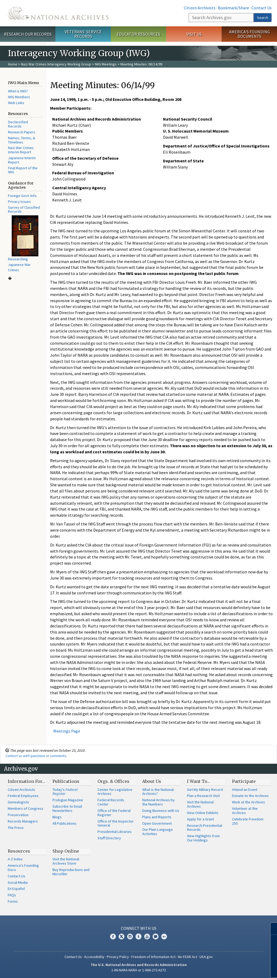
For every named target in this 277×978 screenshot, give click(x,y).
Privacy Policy (118, 956)
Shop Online (65, 851)
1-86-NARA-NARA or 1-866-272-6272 (138, 970)
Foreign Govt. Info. (22, 195)
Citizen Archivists (199, 7)
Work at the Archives (248, 802)
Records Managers (23, 821)
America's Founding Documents (249, 34)
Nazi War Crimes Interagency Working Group (56, 64)
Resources (19, 851)
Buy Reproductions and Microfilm (70, 871)
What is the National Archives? (158, 791)
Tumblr (138, 936)
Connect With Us (138, 928)
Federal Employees (23, 795)
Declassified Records (18, 124)
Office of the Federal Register (114, 812)
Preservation (18, 814)
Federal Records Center (110, 802)
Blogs (57, 817)
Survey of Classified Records (24, 209)
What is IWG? (18, 91)
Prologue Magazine (67, 800)
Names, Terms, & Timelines (21, 140)
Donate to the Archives (250, 795)
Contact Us (261, 7)
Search (262, 17)
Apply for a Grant (200, 819)
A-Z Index (15, 859)
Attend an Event (244, 789)
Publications (65, 781)
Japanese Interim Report (22, 160)
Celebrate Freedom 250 (247, 821)
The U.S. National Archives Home (58, 13)
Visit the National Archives (200, 804)
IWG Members (19, 96)
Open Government (157, 823)
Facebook (113, 936)
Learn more (229, 968)
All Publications (64, 823)
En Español (16, 888)
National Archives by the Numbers (158, 802)
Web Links (16, 102)
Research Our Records (28, 34)
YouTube (147, 936)
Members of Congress (25, 808)
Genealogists (18, 802)
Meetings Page (66, 731)
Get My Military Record (205, 789)
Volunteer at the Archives (245, 810)
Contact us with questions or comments (36, 755)
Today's (65, 791)
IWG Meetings (106, 64)
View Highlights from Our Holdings (203, 838)
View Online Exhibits (202, 812)
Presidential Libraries (114, 831)
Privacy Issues (19, 201)
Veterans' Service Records (83, 34)
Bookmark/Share (233, 7)
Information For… (26, 781)
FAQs (12, 895)
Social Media (18, 882)
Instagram (130, 936)
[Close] (270, 928)
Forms (13, 901)
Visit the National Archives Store (65, 861)
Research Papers (21, 132)
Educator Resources (138, 34)
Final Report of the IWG (23, 170)
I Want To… (198, 781)
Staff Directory (109, 838)
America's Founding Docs (23, 867)
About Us (151, 781)
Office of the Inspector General (115, 823)
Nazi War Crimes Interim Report (21, 149)
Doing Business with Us (160, 810)
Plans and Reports (156, 817)
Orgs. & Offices (113, 781)
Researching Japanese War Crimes (19, 264)
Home (12, 64)
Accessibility (94, 956)
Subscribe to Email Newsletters (67, 808)
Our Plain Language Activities (157, 831)
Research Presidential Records (204, 827)
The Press (16, 827)
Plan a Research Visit (203, 795)
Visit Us (194, 34)
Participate (244, 781)
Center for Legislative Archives (114, 791)
